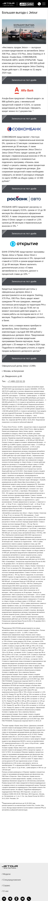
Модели (6, 874)
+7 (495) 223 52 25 (16, 381)
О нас (6, 891)
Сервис (6, 885)
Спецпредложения (12, 880)
